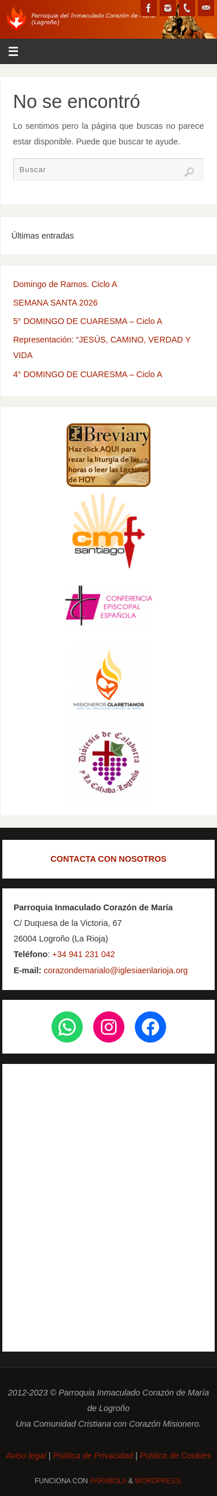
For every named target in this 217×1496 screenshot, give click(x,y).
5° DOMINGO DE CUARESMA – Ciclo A (88, 321)
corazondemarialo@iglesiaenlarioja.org (114, 970)
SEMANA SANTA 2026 (55, 302)
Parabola (108, 1481)
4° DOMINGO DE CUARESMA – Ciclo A (88, 374)
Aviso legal (27, 1455)
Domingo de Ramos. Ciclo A (65, 284)
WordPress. (158, 1481)
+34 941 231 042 (83, 954)
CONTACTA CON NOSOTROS (108, 859)
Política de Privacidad (92, 1455)
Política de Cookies (175, 1455)
